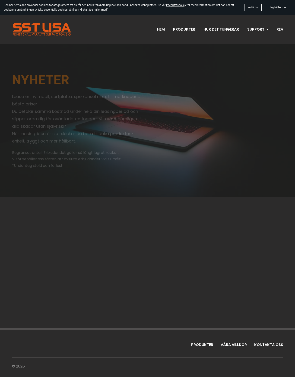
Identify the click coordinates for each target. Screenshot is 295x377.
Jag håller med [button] (278, 7)
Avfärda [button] (253, 7)
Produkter (202, 344)
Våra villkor (234, 344)
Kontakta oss (268, 344)
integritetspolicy (176, 5)
